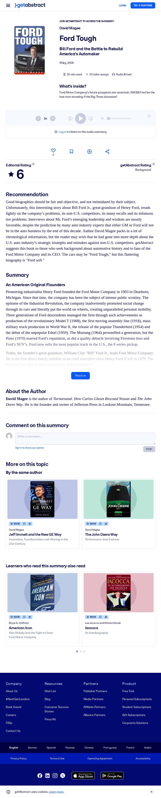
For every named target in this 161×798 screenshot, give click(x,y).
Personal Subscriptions (137, 699)
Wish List (50, 691)
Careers (11, 715)
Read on (80, 375)
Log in (62, 132)
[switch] (80, 118)
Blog (47, 699)
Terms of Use (57, 758)
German (32, 747)
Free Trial (128, 691)
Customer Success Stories (57, 709)
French (130, 747)
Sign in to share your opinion (29, 448)
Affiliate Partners (94, 707)
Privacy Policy (19, 758)
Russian (70, 747)
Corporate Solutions (135, 723)
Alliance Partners (94, 715)
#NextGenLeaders (18, 699)
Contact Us (13, 731)
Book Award (13, 707)
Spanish (51, 747)
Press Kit (50, 719)
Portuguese (110, 747)
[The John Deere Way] (119, 499)
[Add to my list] (89, 151)
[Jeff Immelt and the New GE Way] (42, 499)
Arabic (148, 747)
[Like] (53, 152)
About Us (12, 691)
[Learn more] (33, 164)
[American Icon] (42, 592)
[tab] (77, 651)
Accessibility (143, 758)
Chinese (89, 747)
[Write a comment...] (85, 439)
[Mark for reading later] (71, 151)
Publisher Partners (95, 691)
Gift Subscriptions (133, 715)
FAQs (9, 723)
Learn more (56, 791)
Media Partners (93, 699)
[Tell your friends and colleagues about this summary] (107, 151)
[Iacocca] (119, 592)
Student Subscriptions (136, 707)
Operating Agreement (99, 758)
